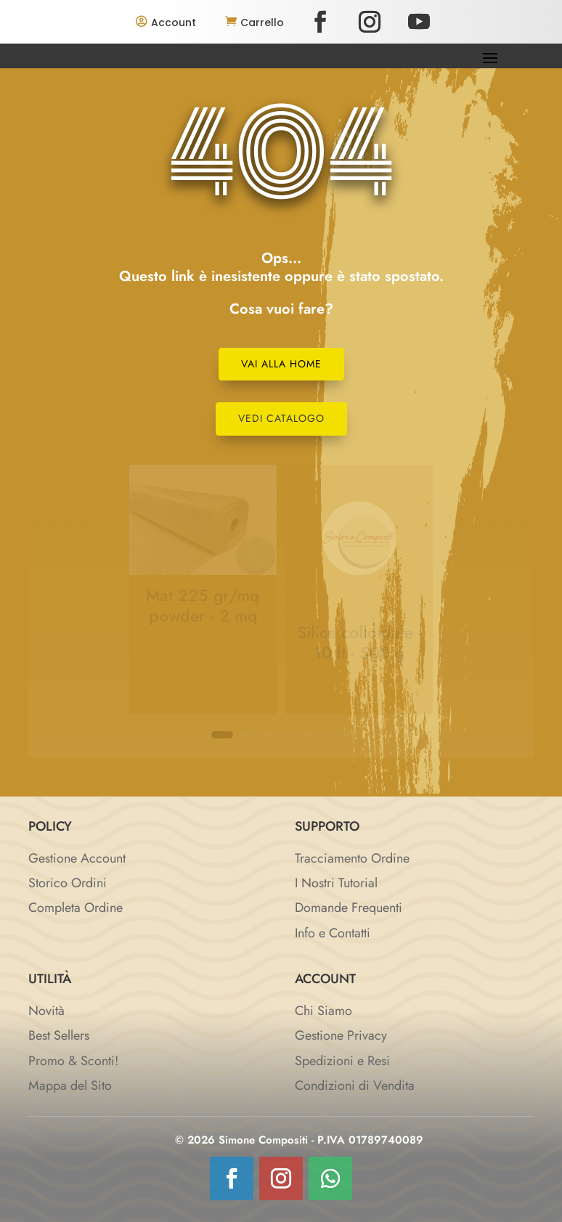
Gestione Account (77, 858)
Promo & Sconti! (73, 1060)
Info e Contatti (332, 933)
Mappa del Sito (70, 1085)
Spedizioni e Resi (342, 1060)
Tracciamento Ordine (352, 858)
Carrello (262, 22)
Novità (46, 1010)
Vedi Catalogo (281, 418)
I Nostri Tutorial (336, 882)
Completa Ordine (75, 907)
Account (173, 22)
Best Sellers (58, 1035)
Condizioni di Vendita (355, 1085)
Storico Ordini (67, 882)
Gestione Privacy (341, 1035)
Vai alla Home (281, 364)
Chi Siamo (323, 1010)
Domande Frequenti (348, 907)
